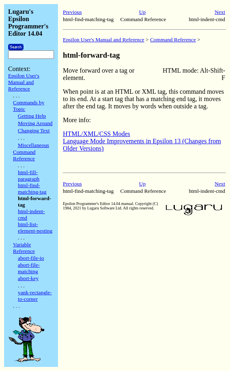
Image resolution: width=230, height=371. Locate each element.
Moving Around (35, 123)
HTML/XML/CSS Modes (96, 133)
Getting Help (32, 116)
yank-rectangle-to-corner (35, 295)
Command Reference (24, 155)
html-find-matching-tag (32, 188)
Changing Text (33, 130)
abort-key (28, 278)
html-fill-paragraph (28, 175)
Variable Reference (24, 248)
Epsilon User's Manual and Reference (23, 82)
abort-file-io (31, 258)
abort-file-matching (29, 268)
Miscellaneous (33, 145)
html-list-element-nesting (35, 227)
